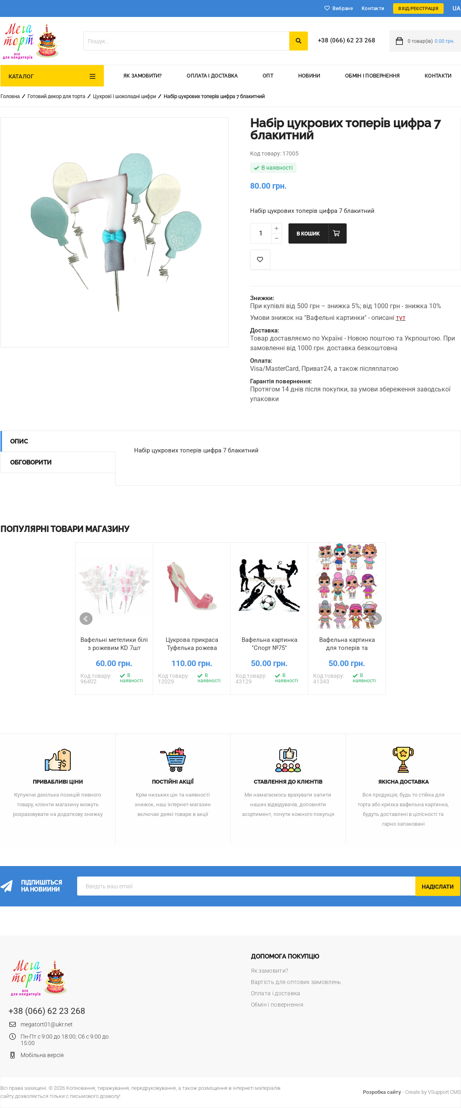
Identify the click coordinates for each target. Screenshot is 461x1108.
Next (375, 618)
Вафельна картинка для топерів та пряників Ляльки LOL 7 (347, 648)
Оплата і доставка (212, 76)
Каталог (21, 76)
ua (457, 8)
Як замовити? (142, 76)
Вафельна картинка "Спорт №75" (269, 644)
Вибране (343, 8)
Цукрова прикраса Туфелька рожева (192, 644)
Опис (19, 441)
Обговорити (31, 462)
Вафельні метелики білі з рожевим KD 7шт (114, 644)
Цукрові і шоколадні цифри (124, 96)
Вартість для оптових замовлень (296, 982)
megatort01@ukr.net (47, 1024)
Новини (309, 76)
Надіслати (438, 886)
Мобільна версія (42, 1055)
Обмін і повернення (372, 76)
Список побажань (260, 260)
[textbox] (186, 41)
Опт (268, 76)
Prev (86, 618)
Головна (10, 96)
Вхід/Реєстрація (418, 8)
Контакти (373, 8)
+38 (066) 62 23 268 (346, 40)
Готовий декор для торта (56, 96)
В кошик (308, 234)
